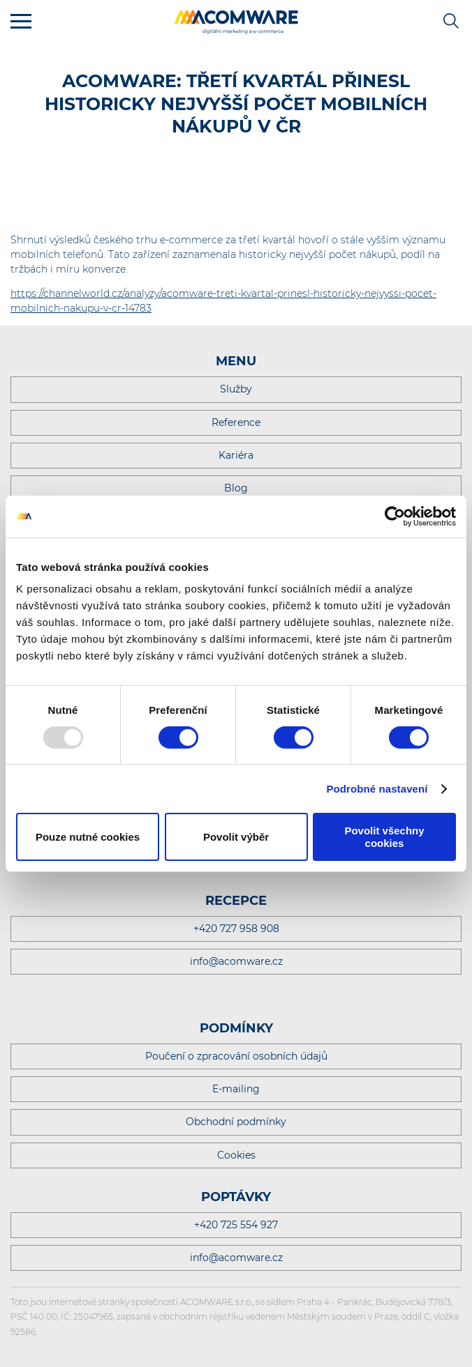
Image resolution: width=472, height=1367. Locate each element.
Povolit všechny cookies (384, 836)
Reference (236, 422)
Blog (236, 488)
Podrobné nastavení (376, 789)
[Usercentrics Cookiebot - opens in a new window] (395, 515)
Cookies (236, 1155)
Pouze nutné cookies (88, 837)
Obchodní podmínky (236, 1121)
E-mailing (236, 1089)
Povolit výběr (236, 837)
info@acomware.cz (236, 961)
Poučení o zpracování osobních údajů (236, 1056)
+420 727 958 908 (236, 928)
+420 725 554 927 (236, 1225)
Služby (236, 389)
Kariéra (236, 455)
